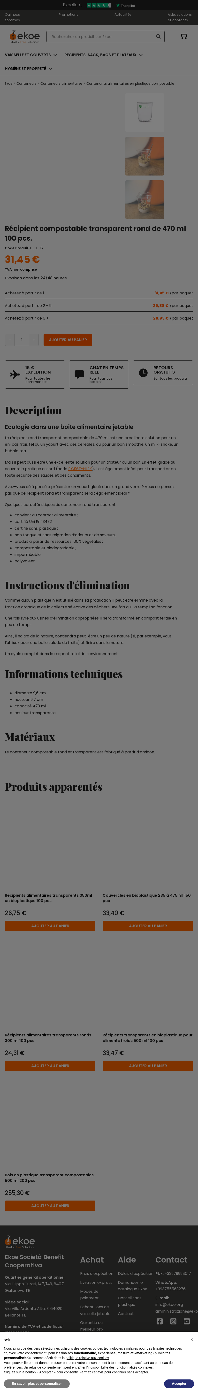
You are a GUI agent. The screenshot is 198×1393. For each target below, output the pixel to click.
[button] (192, 1339)
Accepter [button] (179, 1383)
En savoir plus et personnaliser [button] (37, 1383)
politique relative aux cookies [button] (87, 1358)
